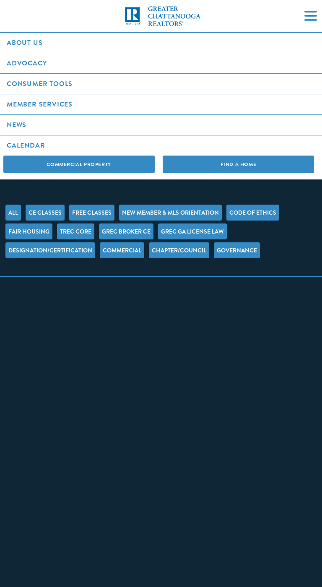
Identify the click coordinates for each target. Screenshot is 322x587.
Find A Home (239, 164)
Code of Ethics (252, 212)
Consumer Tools (40, 83)
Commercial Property (79, 164)
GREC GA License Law (192, 231)
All (13, 212)
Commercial (122, 250)
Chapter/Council (179, 250)
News (16, 124)
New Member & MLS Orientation (170, 212)
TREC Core (75, 231)
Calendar (26, 145)
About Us (24, 42)
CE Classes (45, 212)
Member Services (40, 104)
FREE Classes (92, 212)
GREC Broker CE (126, 231)
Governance (237, 250)
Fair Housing (28, 231)
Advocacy (27, 63)
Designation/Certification (50, 250)
